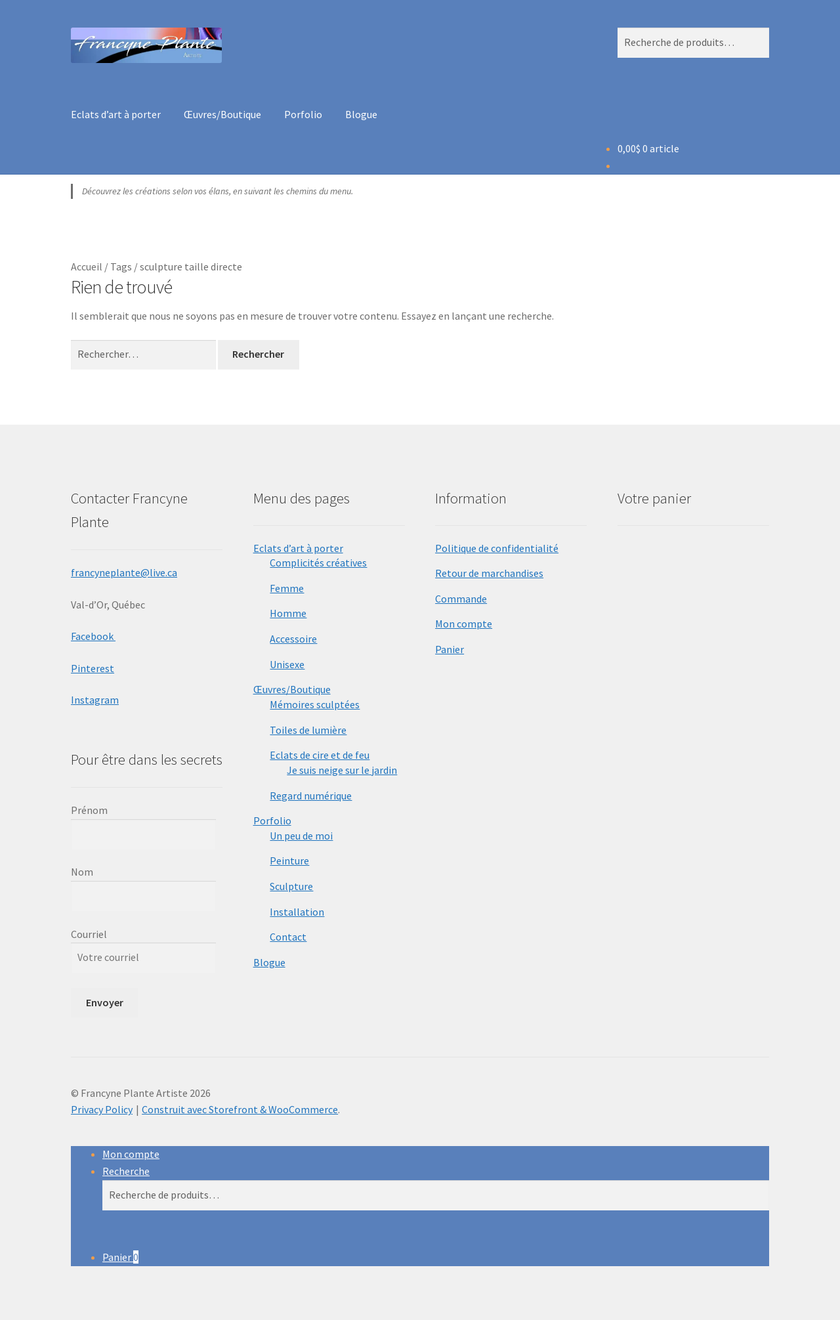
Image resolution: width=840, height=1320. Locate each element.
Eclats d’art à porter (116, 114)
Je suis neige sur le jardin (342, 770)
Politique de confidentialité (496, 548)
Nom (82, 871)
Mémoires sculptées (315, 704)
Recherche (126, 1171)
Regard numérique (311, 795)
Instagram (95, 699)
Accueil (86, 266)
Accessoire (293, 638)
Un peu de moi (301, 835)
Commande (461, 598)
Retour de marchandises (489, 573)
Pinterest (92, 668)
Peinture (289, 860)
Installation (297, 911)
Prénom (89, 810)
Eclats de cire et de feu (319, 754)
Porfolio (303, 114)
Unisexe (287, 664)
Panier (449, 649)
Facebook (93, 636)
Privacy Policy (102, 1109)
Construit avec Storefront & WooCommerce (240, 1109)
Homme (288, 613)
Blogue (361, 114)
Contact (288, 936)
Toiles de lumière (308, 729)
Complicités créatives (318, 562)
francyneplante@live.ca (124, 572)
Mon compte (463, 623)
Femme (287, 588)
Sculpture (291, 886)
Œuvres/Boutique (222, 114)
